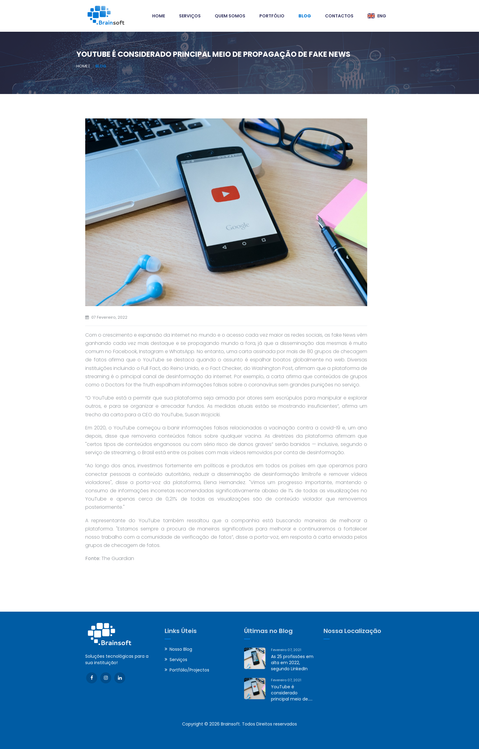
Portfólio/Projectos (189, 670)
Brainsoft (230, 724)
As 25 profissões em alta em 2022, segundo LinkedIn (292, 662)
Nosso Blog (181, 649)
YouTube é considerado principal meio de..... (292, 693)
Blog (100, 66)
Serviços (178, 660)
